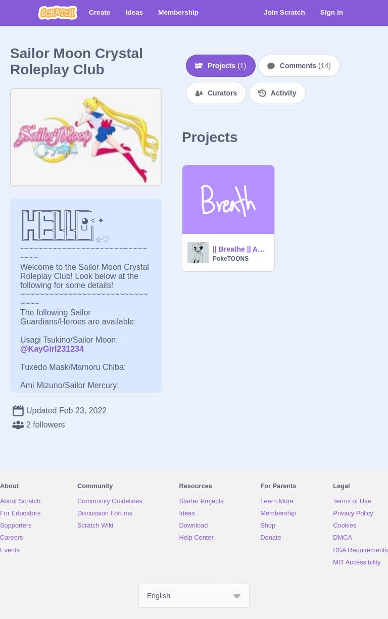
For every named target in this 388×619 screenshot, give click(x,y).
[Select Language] (194, 596)
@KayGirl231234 (52, 349)
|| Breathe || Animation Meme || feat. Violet (240, 249)
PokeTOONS (231, 258)
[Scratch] (57, 12)
